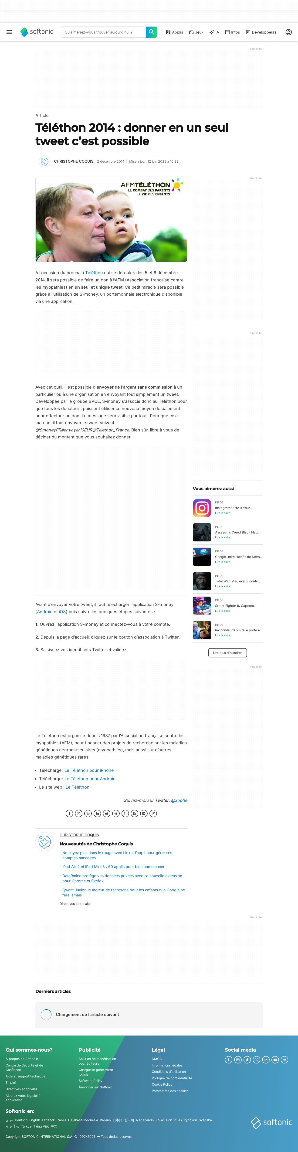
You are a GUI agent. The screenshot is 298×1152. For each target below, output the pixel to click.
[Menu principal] (9, 32)
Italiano (105, 1120)
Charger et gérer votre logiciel (96, 1072)
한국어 (129, 1120)
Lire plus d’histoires (227, 653)
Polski (160, 1120)
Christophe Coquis (73, 161)
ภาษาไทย (12, 1126)
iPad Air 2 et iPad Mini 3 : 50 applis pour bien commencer (113, 866)
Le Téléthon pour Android (89, 778)
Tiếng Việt (41, 1126)
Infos (232, 32)
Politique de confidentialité (172, 1078)
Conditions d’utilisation (169, 1071)
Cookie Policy (162, 1084)
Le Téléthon (77, 787)
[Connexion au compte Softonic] (288, 32)
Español (48, 1120)
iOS (62, 611)
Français (62, 1120)
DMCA (157, 1059)
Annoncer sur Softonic (95, 1087)
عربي (9, 1120)
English (34, 1120)
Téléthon (94, 272)
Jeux (196, 32)
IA (214, 32)
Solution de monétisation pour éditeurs (97, 1061)
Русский (190, 1120)
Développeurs (260, 32)
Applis (174, 32)
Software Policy (90, 1081)
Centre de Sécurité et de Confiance (24, 1067)
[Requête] (103, 32)
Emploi (11, 1082)
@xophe (178, 800)
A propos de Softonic (22, 1059)
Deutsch (21, 1120)
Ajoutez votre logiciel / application (23, 1098)
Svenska (205, 1120)
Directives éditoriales (75, 904)
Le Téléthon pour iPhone (89, 770)
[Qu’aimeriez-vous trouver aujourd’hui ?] (151, 32)
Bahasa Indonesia (84, 1120)
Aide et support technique (25, 1076)
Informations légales (167, 1065)
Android (45, 611)
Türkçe (26, 1126)
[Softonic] (36, 32)
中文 (54, 1126)
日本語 (117, 1120)
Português (174, 1120)
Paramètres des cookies (170, 1091)
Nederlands (145, 1120)
